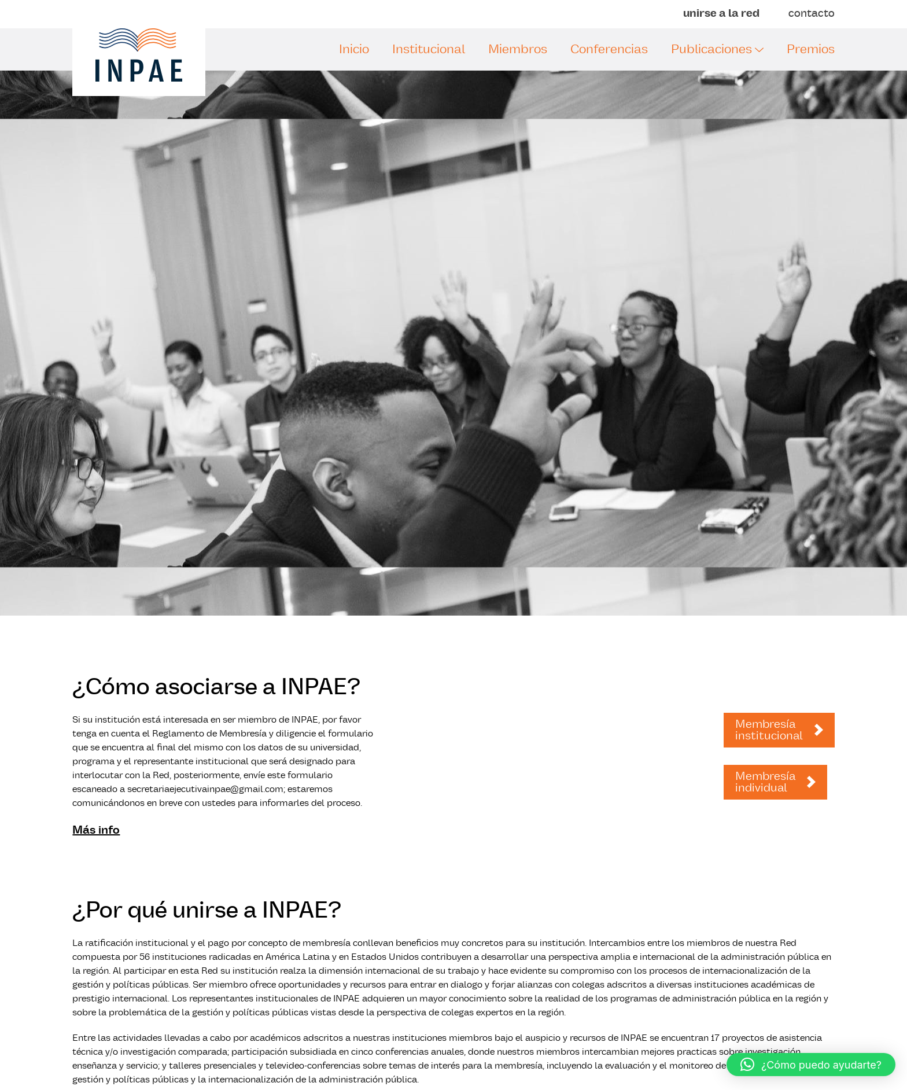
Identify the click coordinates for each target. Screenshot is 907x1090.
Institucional (428, 49)
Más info (96, 830)
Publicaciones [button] (717, 49)
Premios (811, 49)
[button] (811, 1064)
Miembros (517, 49)
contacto (811, 13)
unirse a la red (721, 13)
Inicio (354, 49)
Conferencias (609, 49)
